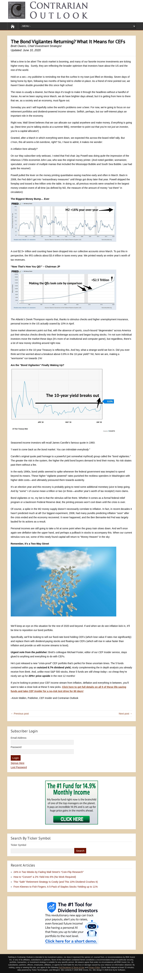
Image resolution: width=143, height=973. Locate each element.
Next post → (125, 713)
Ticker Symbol (18, 845)
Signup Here (17, 763)
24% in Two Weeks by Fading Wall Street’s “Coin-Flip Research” (49, 872)
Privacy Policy (94, 967)
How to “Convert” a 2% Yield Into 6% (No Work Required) (45, 876)
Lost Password (19, 767)
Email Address (18, 737)
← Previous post (20, 713)
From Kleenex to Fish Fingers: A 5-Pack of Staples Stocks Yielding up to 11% (56, 886)
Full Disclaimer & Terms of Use (71, 967)
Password (16, 747)
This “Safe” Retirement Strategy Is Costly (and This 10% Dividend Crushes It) (56, 881)
